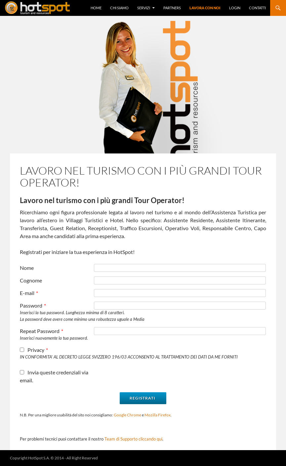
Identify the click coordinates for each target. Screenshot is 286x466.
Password (33, 305)
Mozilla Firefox (157, 414)
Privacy (34, 350)
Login (234, 8)
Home (96, 8)
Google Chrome (127, 414)
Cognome (31, 280)
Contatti (257, 8)
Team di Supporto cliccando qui (133, 439)
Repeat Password (41, 331)
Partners (172, 8)
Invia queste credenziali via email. (54, 376)
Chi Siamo (119, 8)
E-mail (29, 293)
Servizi (143, 8)
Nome (27, 268)
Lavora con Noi (205, 8)
